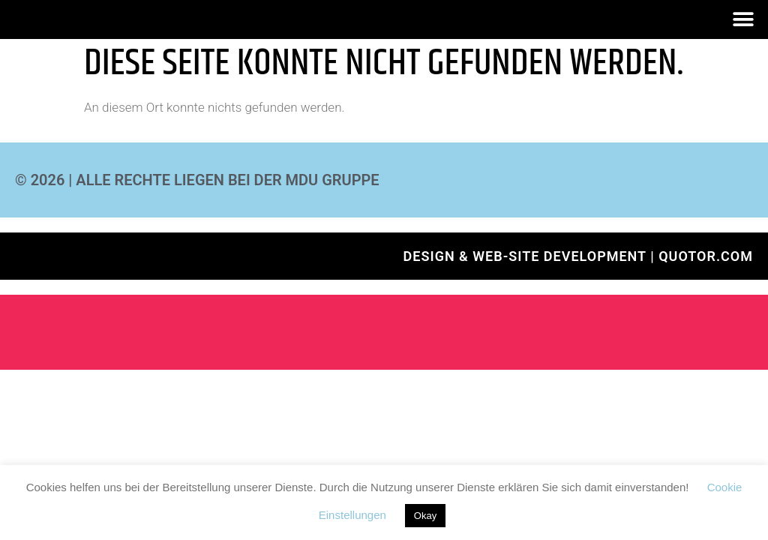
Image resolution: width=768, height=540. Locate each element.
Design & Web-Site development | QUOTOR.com (578, 256)
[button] (743, 20)
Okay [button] (425, 515)
